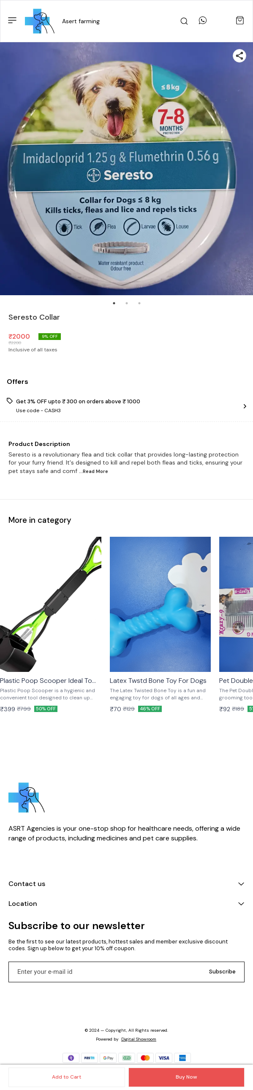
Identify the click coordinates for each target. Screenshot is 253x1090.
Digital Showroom (138, 1039)
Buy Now (186, 1077)
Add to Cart (66, 1077)
